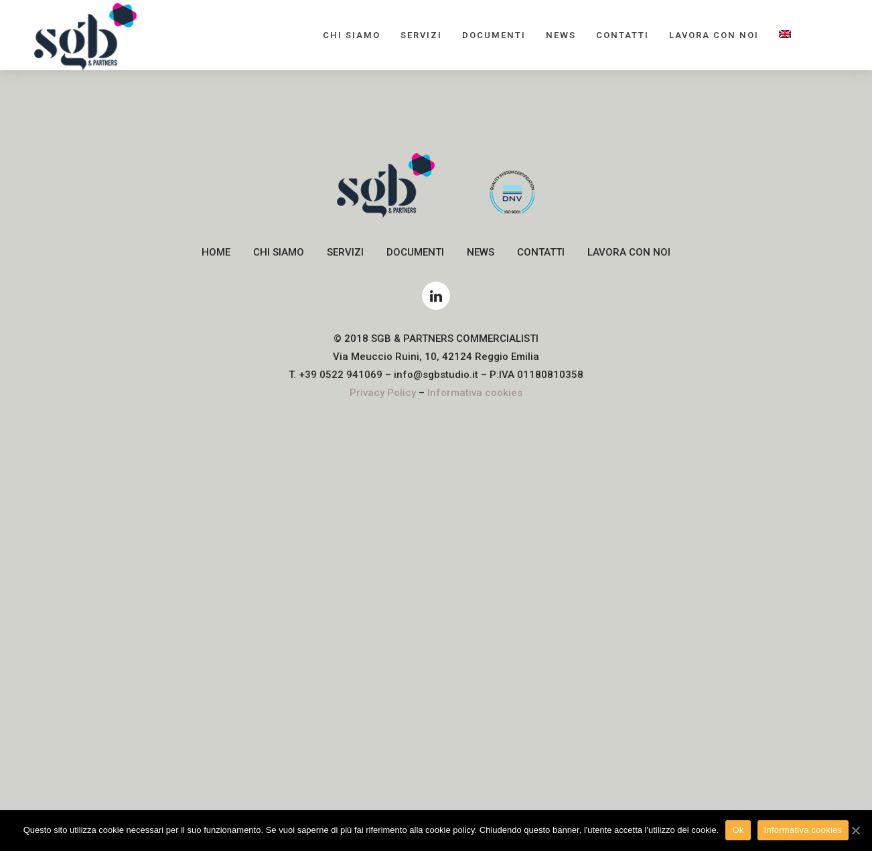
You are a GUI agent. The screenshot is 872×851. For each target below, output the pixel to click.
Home (216, 252)
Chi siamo (351, 35)
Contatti (622, 35)
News (561, 35)
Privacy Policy (383, 393)
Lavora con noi (714, 35)
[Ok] (855, 830)
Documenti (494, 35)
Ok (737, 830)
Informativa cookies (474, 393)
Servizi (421, 35)
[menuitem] (785, 35)
